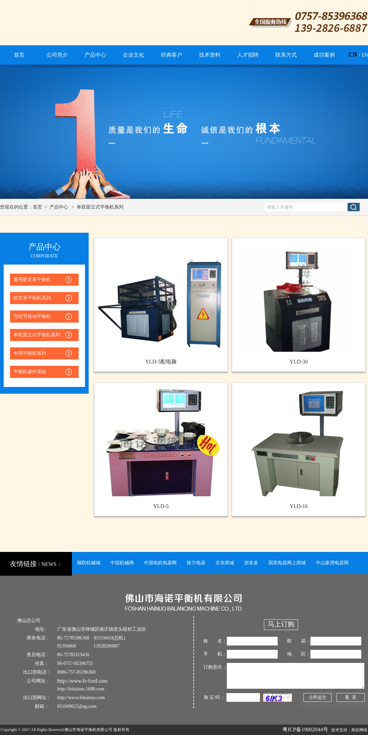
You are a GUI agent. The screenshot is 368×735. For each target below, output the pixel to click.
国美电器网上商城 (287, 562)
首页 (37, 207)
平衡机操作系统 (29, 371)
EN (365, 55)
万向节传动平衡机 (32, 316)
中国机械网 (122, 562)
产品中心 (59, 207)
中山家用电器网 (332, 562)
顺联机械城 (88, 562)
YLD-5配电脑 (161, 361)
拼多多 (251, 562)
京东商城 (224, 562)
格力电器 (196, 562)
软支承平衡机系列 (32, 297)
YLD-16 (299, 506)
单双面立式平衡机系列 (100, 207)
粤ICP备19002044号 (305, 729)
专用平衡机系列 (29, 353)
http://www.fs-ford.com (82, 681)
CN (352, 54)
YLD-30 (299, 361)
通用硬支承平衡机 (32, 279)
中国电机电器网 (160, 562)
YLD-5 (161, 506)
